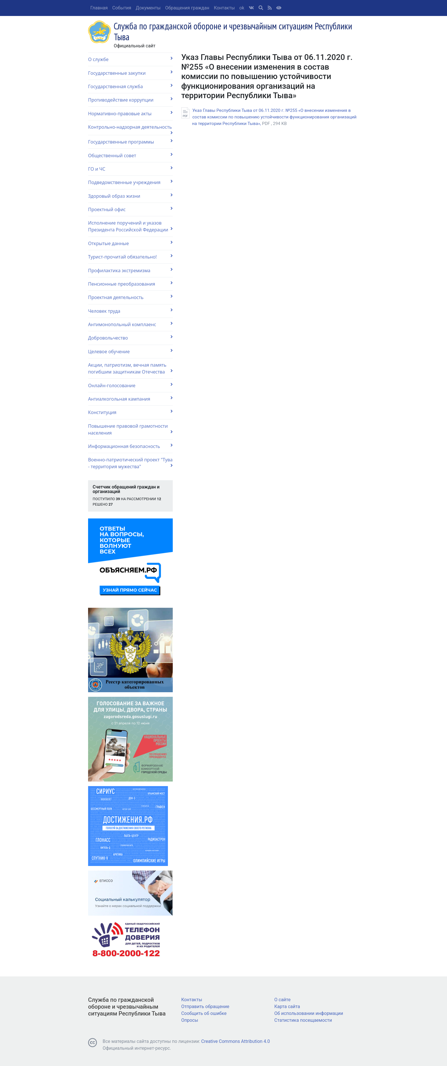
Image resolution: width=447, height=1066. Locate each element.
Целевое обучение (130, 351)
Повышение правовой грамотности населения (130, 429)
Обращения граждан (187, 8)
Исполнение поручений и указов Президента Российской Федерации (130, 226)
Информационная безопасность (130, 446)
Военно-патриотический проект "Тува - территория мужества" (130, 463)
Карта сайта (287, 1006)
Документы (148, 8)
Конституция (130, 412)
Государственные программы (130, 141)
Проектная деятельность (130, 297)
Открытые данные (130, 243)
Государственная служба (130, 86)
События (121, 8)
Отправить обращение (205, 1006)
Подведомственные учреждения (130, 182)
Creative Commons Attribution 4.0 (235, 1041)
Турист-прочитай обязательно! (130, 256)
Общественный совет (130, 155)
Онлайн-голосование (130, 385)
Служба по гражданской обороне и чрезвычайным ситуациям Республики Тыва (127, 1006)
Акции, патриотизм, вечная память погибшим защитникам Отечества (130, 368)
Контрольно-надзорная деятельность (130, 129)
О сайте (282, 999)
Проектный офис (130, 209)
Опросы (189, 1020)
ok (241, 8)
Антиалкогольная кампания (130, 398)
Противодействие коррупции (130, 99)
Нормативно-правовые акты (130, 113)
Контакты (224, 8)
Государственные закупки (130, 73)
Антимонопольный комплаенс (130, 324)
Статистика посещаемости (303, 1020)
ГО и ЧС (130, 168)
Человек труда (130, 311)
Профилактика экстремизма (130, 270)
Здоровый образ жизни (130, 196)
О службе (130, 59)
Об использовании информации (308, 1013)
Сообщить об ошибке (204, 1013)
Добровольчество (130, 337)
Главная (99, 8)
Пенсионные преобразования (130, 283)
